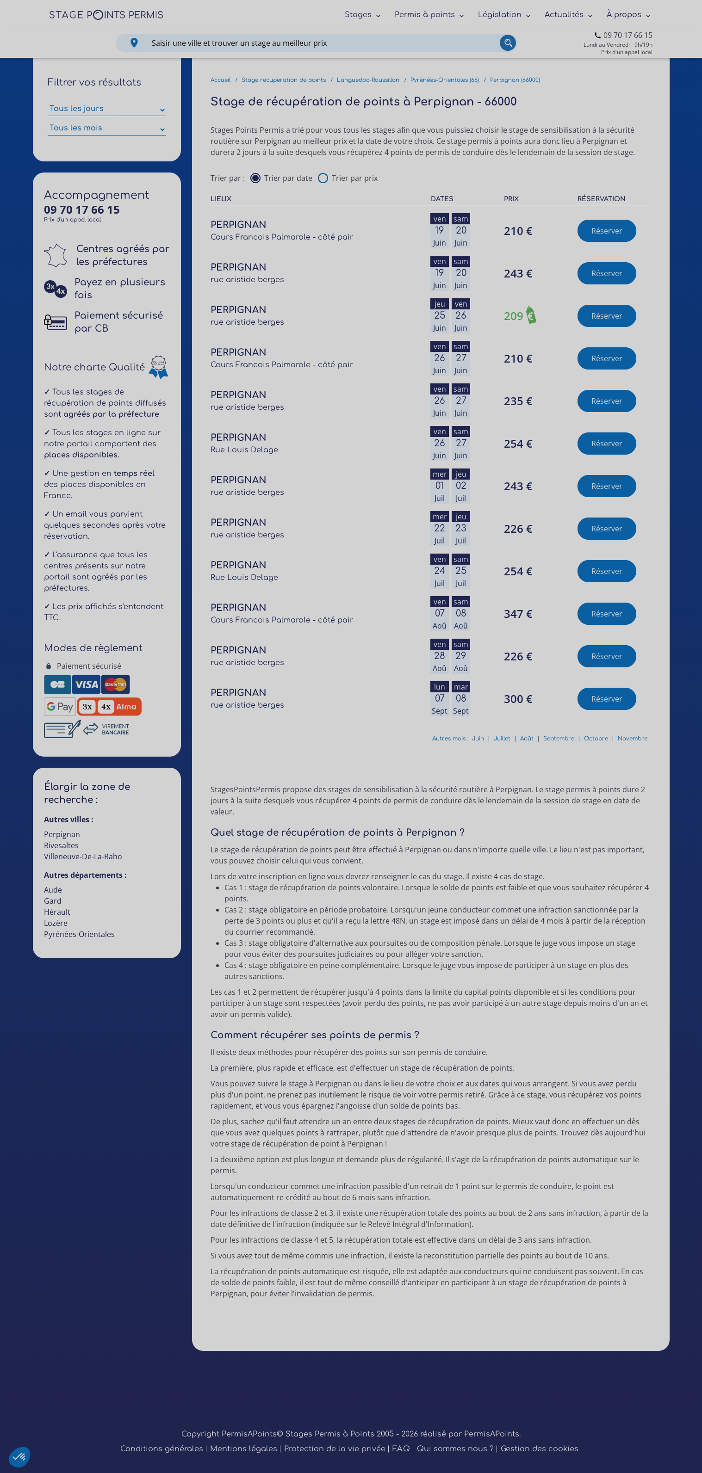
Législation (500, 15)
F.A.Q (401, 1449)
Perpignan (62, 834)
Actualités (564, 15)
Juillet (502, 738)
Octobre (596, 738)
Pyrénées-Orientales (79, 934)
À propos (624, 15)
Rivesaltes (61, 845)
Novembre (632, 738)
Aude (53, 890)
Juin (478, 738)
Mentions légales (243, 1449)
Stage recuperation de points (284, 80)
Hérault (57, 912)
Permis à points (425, 15)
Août (527, 738)
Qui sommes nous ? (455, 1449)
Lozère (56, 923)
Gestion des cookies (539, 1449)
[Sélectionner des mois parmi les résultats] (107, 129)
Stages (358, 15)
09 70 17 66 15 (627, 35)
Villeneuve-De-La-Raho (83, 856)
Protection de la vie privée (334, 1449)
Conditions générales (161, 1449)
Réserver (606, 231)
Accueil (220, 80)
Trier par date (288, 178)
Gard (53, 901)
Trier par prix (355, 178)
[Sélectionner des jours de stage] (107, 110)
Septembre (558, 738)
